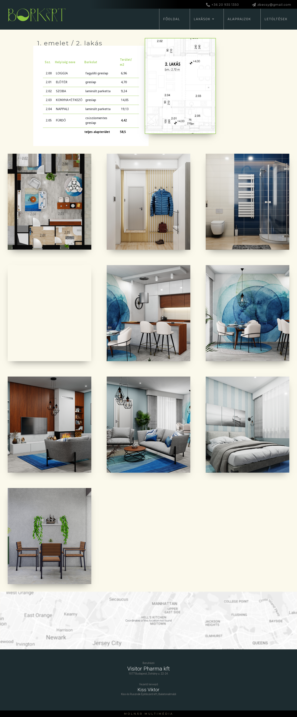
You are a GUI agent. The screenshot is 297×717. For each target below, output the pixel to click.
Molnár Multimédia (148, 713)
